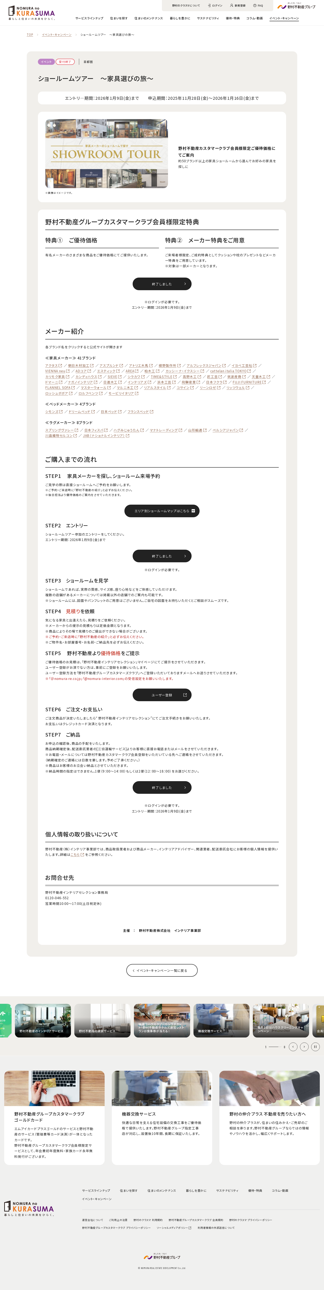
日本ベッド (109, 412)
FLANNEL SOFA (58, 388)
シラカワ (134, 377)
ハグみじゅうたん (126, 430)
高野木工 (190, 377)
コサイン (183, 388)
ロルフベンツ (88, 393)
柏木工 (149, 371)
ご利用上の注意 (118, 1220)
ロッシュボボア (56, 393)
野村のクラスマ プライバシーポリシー (250, 1220)
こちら (75, 854)
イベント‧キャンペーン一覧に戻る (162, 970)
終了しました (162, 284)
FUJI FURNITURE (247, 382)
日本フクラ (214, 382)
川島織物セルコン (58, 436)
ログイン (217, 5)
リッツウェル (236, 388)
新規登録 (240, 5)
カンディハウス (86, 377)
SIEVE (112, 377)
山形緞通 (195, 430)
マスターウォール (94, 388)
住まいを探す (119, 18)
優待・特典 (233, 18)
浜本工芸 (164, 382)
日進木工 (110, 382)
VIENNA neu (55, 371)
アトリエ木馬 (138, 365)
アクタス (51, 365)
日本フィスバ (94, 430)
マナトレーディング (164, 430)
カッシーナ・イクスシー (182, 371)
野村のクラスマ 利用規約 (148, 1220)
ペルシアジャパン (226, 430)
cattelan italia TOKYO (228, 371)
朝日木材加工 (78, 365)
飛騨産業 (189, 382)
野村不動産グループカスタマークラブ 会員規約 (196, 1220)
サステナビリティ (208, 18)
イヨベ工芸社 (242, 365)
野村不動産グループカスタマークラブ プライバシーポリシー (116, 1227)
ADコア (81, 371)
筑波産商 (234, 377)
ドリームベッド (80, 412)
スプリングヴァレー (59, 430)
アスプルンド (109, 365)
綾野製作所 (167, 365)
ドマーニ (51, 382)
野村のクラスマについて (186, 5)
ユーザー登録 (162, 695)
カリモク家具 (55, 377)
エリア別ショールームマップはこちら (162, 510)
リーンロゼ (208, 388)
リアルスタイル (155, 388)
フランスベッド (138, 412)
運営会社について (92, 1220)
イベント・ (284, 18)
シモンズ (51, 412)
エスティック (106, 371)
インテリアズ (137, 382)
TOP (30, 35)
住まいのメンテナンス (149, 18)
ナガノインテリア (80, 382)
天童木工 (259, 377)
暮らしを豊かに (180, 18)
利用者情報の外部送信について (216, 1227)
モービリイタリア (121, 393)
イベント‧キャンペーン (57, 35)
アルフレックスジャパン (204, 365)
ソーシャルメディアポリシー (174, 1227)
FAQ (260, 5)
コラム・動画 (255, 18)
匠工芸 (212, 377)
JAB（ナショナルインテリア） (104, 436)
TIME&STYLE (161, 377)
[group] (43, 1020)
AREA (130, 371)
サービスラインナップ (89, 18)
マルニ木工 (125, 388)
